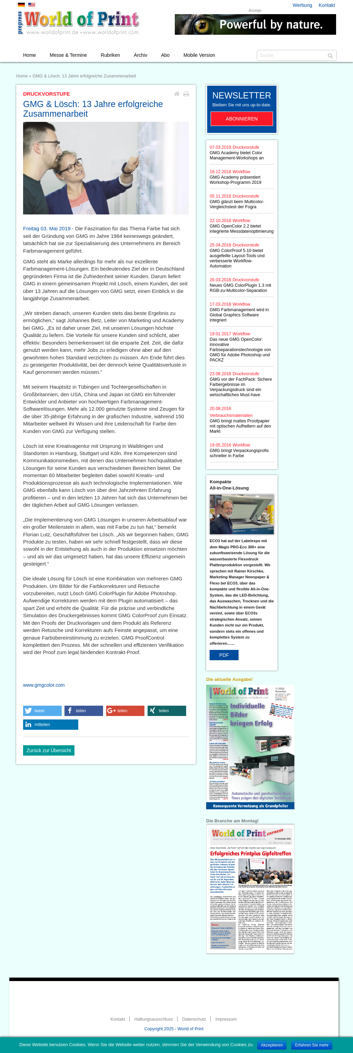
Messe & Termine (68, 55)
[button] (42, 711)
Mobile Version (199, 55)
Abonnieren (242, 119)
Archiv (140, 55)
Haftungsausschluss (153, 1019)
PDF (224, 655)
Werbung (302, 5)
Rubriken (110, 55)
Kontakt (327, 5)
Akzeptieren (272, 1045)
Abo (165, 55)
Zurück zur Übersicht (49, 750)
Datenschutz (194, 1019)
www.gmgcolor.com (44, 685)
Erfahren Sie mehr (312, 1045)
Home (29, 55)
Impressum (226, 1019)
